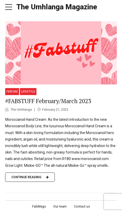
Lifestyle (28, 91)
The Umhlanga (21, 109)
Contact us (82, 206)
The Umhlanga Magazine (56, 7)
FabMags (39, 206)
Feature (12, 91)
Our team (60, 206)
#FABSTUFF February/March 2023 (48, 101)
